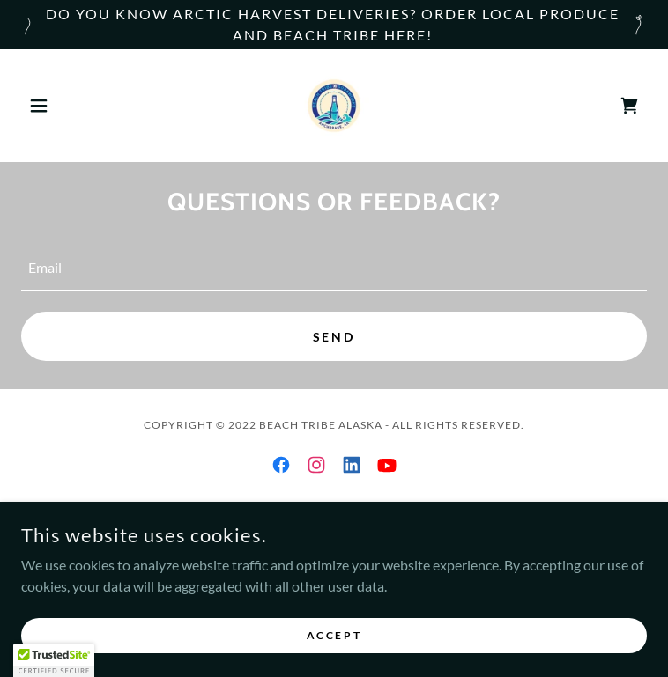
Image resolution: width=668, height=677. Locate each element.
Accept (334, 646)
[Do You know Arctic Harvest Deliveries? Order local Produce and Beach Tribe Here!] (334, 25)
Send (334, 336)
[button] (68, 105)
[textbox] (334, 268)
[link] (334, 105)
